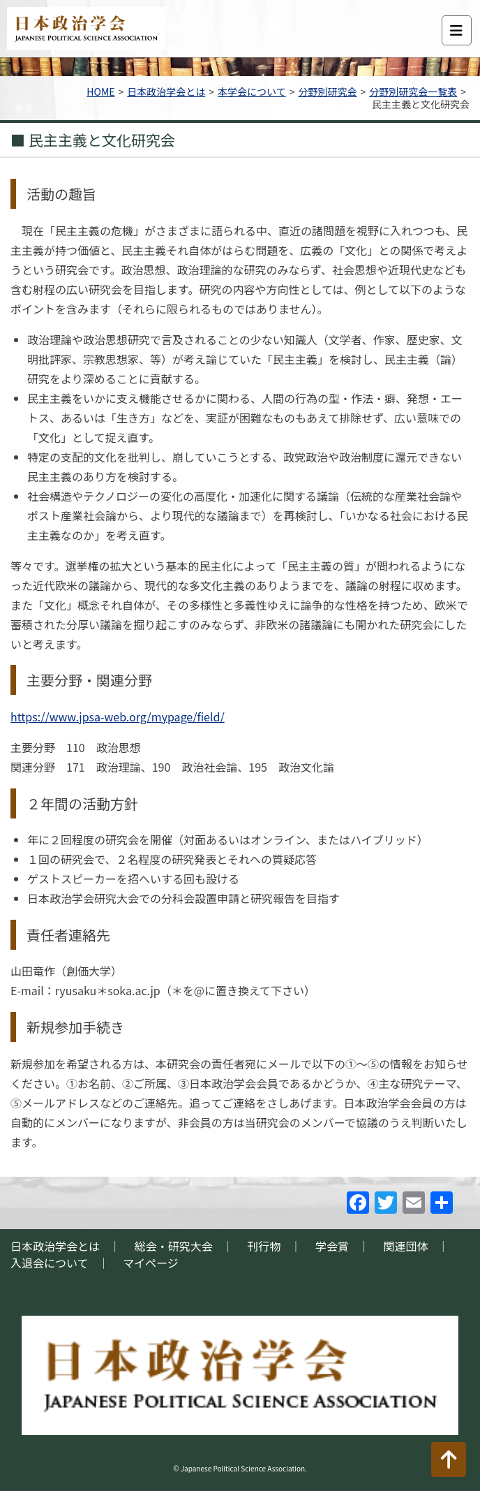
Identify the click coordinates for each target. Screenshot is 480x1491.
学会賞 (332, 1245)
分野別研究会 (327, 91)
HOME (100, 91)
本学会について (252, 91)
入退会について (49, 1262)
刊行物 (263, 1245)
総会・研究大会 (174, 1245)
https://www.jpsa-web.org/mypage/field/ (117, 716)
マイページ (151, 1262)
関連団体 (406, 1245)
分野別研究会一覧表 (413, 91)
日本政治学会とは (166, 91)
